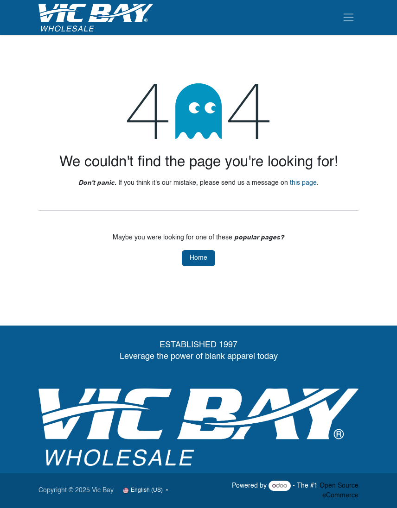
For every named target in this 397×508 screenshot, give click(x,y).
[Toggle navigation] (349, 17)
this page (303, 183)
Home (198, 258)
